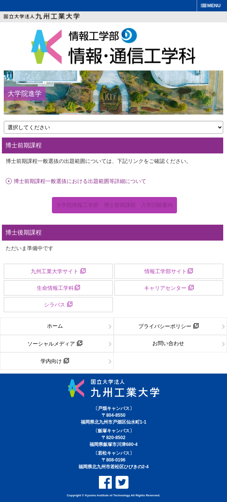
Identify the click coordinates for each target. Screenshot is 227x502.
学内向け (55, 361)
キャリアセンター (169, 288)
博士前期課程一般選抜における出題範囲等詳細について (80, 180)
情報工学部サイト (168, 271)
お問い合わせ (168, 343)
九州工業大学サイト (58, 271)
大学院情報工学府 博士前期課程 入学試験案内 (114, 205)
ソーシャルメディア (54, 344)
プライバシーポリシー (168, 326)
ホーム (55, 326)
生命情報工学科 (58, 288)
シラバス (58, 305)
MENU (214, 5)
